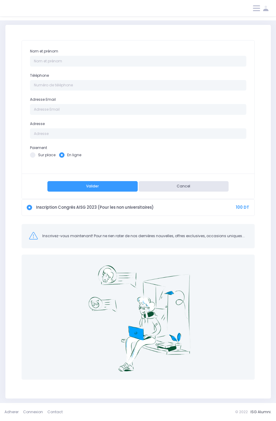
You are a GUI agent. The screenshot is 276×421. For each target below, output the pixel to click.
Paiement (38, 147)
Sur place (43, 155)
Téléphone (39, 75)
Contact (55, 411)
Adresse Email (43, 99)
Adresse (37, 123)
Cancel (183, 186)
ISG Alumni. (261, 411)
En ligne (70, 155)
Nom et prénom (44, 51)
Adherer (11, 411)
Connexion (33, 411)
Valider (92, 186)
